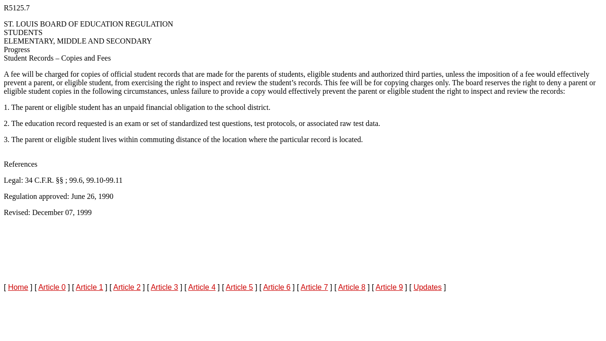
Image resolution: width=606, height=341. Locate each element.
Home (18, 287)
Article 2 (127, 287)
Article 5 (239, 287)
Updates (427, 287)
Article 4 (202, 287)
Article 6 (277, 287)
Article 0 (52, 287)
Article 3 (164, 287)
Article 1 (89, 287)
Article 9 (389, 287)
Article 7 (314, 287)
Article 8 (351, 287)
